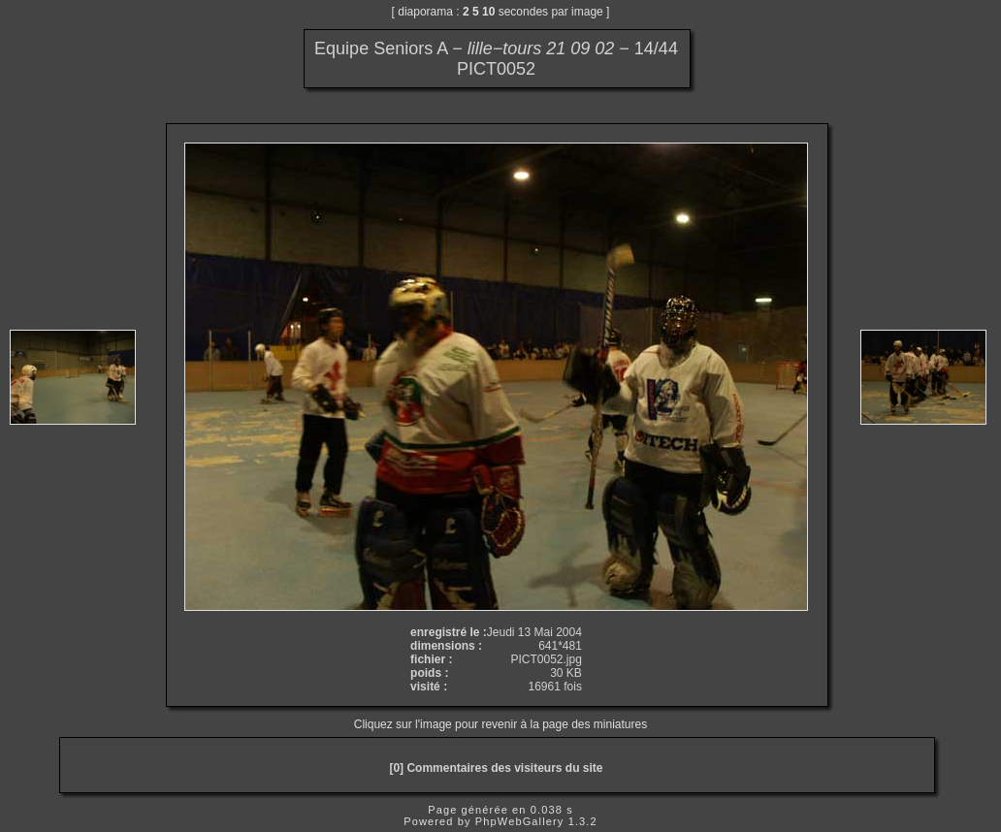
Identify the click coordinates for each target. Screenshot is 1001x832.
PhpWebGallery (520, 821)
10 (488, 11)
